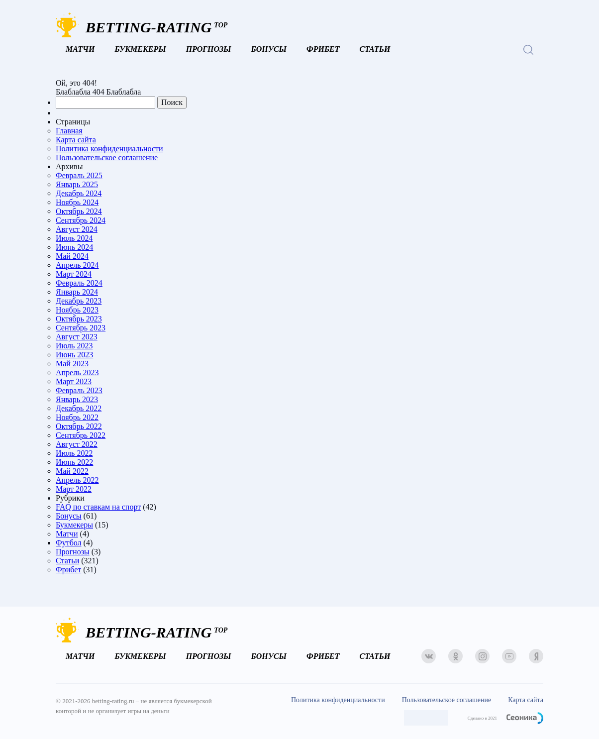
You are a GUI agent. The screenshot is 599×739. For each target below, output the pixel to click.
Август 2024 (77, 229)
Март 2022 (74, 489)
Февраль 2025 (79, 175)
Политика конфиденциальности (109, 148)
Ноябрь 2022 (77, 417)
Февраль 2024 (79, 283)
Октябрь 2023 (79, 319)
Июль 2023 (74, 345)
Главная (69, 130)
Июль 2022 (74, 453)
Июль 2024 (74, 238)
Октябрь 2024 (79, 211)
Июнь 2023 (74, 354)
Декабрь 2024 (78, 193)
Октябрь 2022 (79, 426)
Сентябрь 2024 (80, 220)
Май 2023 (72, 363)
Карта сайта (76, 139)
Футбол (69, 542)
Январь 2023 (77, 399)
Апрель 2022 (77, 480)
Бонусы (269, 49)
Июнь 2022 (74, 462)
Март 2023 (74, 381)
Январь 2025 (77, 184)
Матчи (80, 49)
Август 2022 (77, 444)
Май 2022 (72, 471)
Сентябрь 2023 (80, 327)
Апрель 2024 (77, 265)
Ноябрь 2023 (77, 310)
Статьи (375, 49)
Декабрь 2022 (78, 408)
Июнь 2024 (74, 247)
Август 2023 (77, 336)
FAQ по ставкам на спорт (98, 507)
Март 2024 (74, 274)
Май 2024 (72, 256)
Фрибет (322, 49)
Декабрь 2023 (78, 301)
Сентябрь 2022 (80, 435)
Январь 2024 (77, 292)
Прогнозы (208, 49)
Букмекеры (140, 49)
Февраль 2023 (79, 390)
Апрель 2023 (77, 372)
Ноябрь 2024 (77, 202)
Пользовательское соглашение (107, 157)
